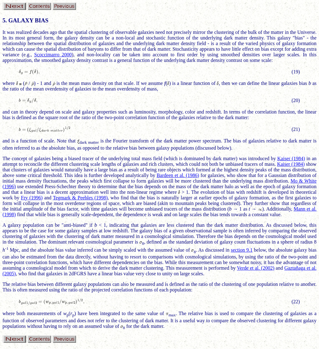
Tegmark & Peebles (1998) (80, 197)
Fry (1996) (32, 197)
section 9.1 (242, 250)
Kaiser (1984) (291, 158)
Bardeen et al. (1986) (178, 175)
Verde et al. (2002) (255, 268)
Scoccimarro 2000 (53, 54)
